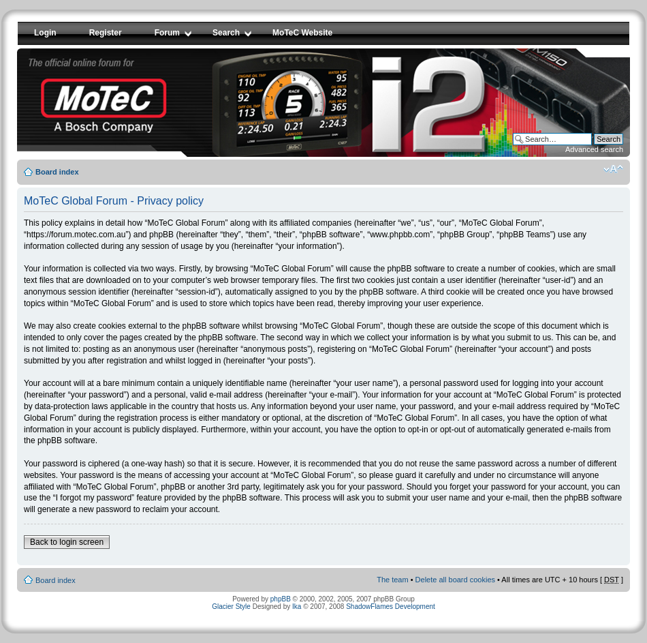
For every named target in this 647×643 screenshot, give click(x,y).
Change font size (613, 169)
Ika (296, 606)
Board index (57, 172)
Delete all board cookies (455, 579)
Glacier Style (231, 606)
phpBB (280, 599)
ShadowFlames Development (390, 606)
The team (392, 579)
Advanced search (594, 149)
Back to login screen (67, 542)
